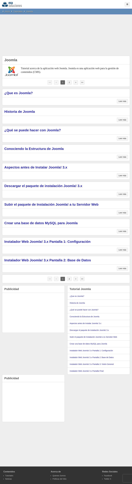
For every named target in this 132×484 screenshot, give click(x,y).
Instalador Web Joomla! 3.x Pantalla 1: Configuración (47, 242)
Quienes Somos (59, 476)
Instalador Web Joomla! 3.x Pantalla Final (87, 371)
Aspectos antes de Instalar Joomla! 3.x (35, 167)
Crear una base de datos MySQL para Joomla (41, 223)
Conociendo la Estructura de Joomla (34, 149)
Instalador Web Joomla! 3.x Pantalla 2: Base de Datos (47, 260)
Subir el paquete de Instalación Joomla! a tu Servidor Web (51, 204)
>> (82, 82)
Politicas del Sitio (59, 479)
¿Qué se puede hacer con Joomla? (32, 130)
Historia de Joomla (19, 112)
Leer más (122, 101)
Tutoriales (18, 11)
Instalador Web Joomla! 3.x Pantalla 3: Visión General (92, 364)
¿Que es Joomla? (18, 93)
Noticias (8, 479)
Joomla (29, 11)
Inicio (7, 11)
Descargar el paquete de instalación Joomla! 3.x (43, 186)
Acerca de (56, 472)
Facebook (108, 476)
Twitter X (107, 479)
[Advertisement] (66, 34)
